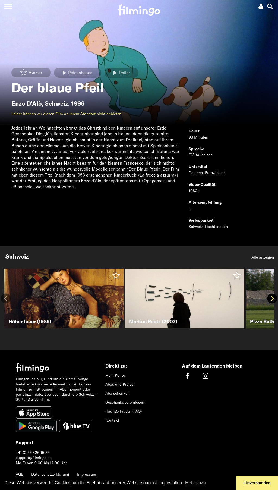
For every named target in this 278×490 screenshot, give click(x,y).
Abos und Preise (119, 384)
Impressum (86, 474)
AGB (19, 474)
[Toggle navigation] (8, 6)
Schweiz (56, 103)
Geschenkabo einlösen (124, 402)
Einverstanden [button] (257, 483)
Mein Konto (115, 375)
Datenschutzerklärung (50, 474)
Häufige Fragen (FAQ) (123, 411)
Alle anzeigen (262, 257)
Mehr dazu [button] (195, 482)
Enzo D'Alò (26, 103)
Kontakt (112, 420)
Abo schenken (117, 393)
